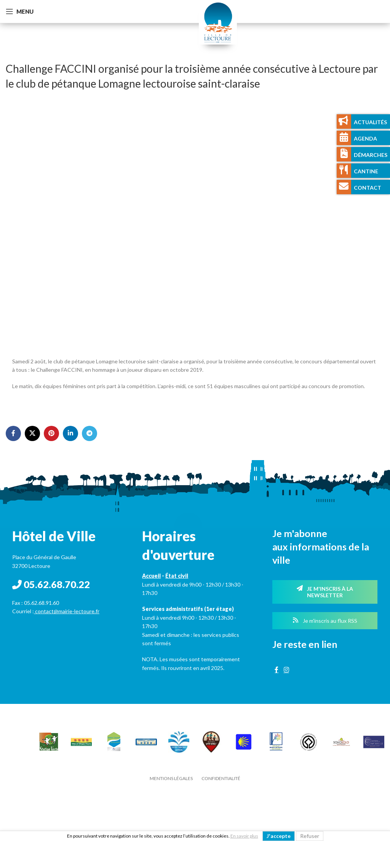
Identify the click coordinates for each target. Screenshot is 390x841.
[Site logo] (218, 21)
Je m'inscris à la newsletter (325, 591)
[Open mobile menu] (19, 11)
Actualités (370, 122)
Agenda (365, 138)
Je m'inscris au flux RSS (324, 620)
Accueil (151, 575)
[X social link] (32, 433)
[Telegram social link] (89, 433)
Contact (367, 187)
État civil (176, 575)
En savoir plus (244, 836)
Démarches (370, 155)
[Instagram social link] (286, 670)
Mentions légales (171, 778)
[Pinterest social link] (51, 433)
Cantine (366, 171)
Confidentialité (220, 778)
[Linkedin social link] (70, 433)
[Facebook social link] (13, 433)
